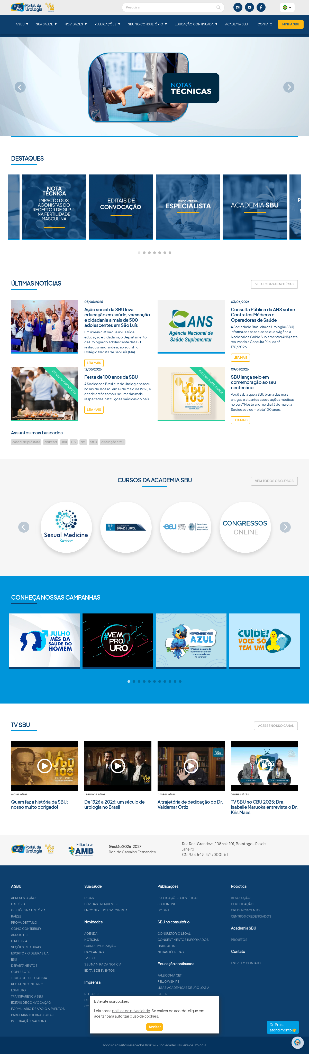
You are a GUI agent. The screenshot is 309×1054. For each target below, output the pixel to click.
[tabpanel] (188, 207)
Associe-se (40, 935)
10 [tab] (175, 681)
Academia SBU (236, 24)
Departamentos (44, 966)
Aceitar (155, 1026)
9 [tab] (169, 681)
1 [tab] (139, 253)
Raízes (36, 916)
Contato (265, 24)
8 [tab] (164, 681)
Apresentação (43, 898)
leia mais (94, 383)
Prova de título (44, 922)
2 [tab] (144, 253)
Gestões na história (48, 910)
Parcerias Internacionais (53, 1015)
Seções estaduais (46, 947)
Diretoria (39, 941)
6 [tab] (164, 253)
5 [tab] (159, 253)
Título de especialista (49, 978)
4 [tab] (154, 253)
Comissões (40, 972)
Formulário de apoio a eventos (58, 1009)
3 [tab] (149, 253)
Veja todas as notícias (274, 284)
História (38, 904)
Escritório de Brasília (50, 953)
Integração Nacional (49, 1021)
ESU (34, 959)
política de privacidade (131, 1010)
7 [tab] (169, 253)
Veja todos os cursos (274, 481)
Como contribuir (46, 929)
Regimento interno (47, 984)
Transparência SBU (47, 996)
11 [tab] (180, 681)
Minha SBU (290, 24)
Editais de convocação (51, 1002)
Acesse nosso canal (276, 726)
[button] (287, 7)
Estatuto (38, 990)
